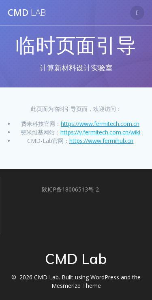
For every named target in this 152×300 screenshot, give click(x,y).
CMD (27, 12)
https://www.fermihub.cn (101, 141)
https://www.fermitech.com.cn (100, 124)
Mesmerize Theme (76, 285)
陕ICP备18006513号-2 (70, 189)
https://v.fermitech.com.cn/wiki (100, 132)
